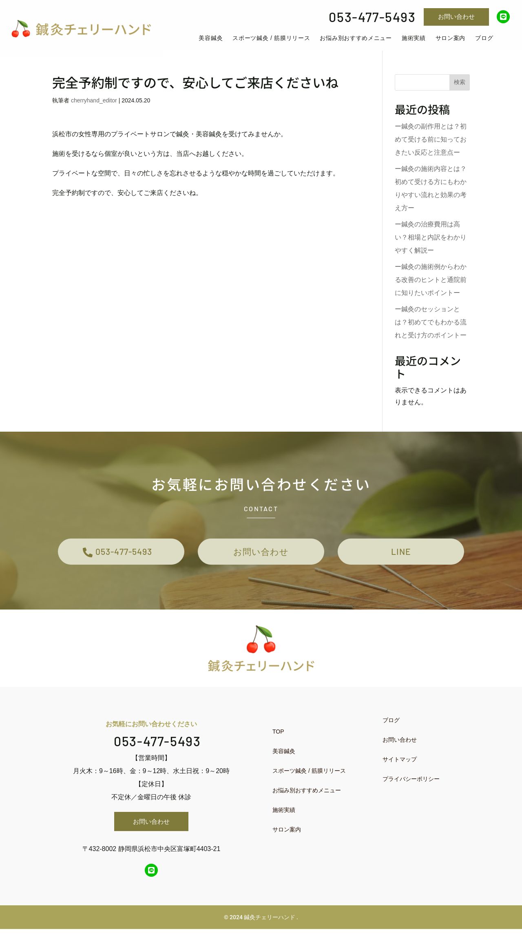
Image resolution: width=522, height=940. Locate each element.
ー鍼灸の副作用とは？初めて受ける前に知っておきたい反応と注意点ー (431, 146)
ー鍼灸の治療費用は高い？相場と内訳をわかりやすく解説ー (431, 244)
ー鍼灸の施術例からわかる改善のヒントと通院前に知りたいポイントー (431, 286)
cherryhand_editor (94, 107)
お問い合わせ (456, 16)
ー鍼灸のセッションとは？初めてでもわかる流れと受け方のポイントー (431, 329)
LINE (401, 560)
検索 (459, 89)
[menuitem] (218, 41)
